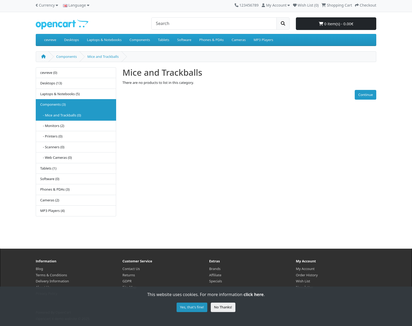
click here (254, 294)
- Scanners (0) (52, 147)
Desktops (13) (51, 83)
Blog (39, 268)
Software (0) (49, 178)
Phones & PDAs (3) (55, 189)
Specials (215, 281)
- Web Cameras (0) (56, 157)
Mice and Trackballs (103, 56)
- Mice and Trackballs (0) (60, 115)
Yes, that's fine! (192, 307)
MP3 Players (263, 39)
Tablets (163, 39)
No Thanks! (223, 307)
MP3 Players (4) (52, 210)
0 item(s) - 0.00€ (336, 23)
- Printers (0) (51, 136)
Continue (365, 94)
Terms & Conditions (51, 275)
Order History (307, 275)
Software (184, 39)
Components (140, 39)
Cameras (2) (49, 200)
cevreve (50, 39)
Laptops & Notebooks (104, 39)
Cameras (239, 39)
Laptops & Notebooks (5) (60, 93)
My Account (305, 268)
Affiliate (215, 275)
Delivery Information (52, 281)
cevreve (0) (48, 72)
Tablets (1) (48, 168)
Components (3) (53, 104)
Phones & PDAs (211, 39)
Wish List (303, 281)
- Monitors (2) (52, 125)
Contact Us (131, 268)
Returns (128, 275)
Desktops (71, 39)
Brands (214, 268)
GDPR (127, 281)
